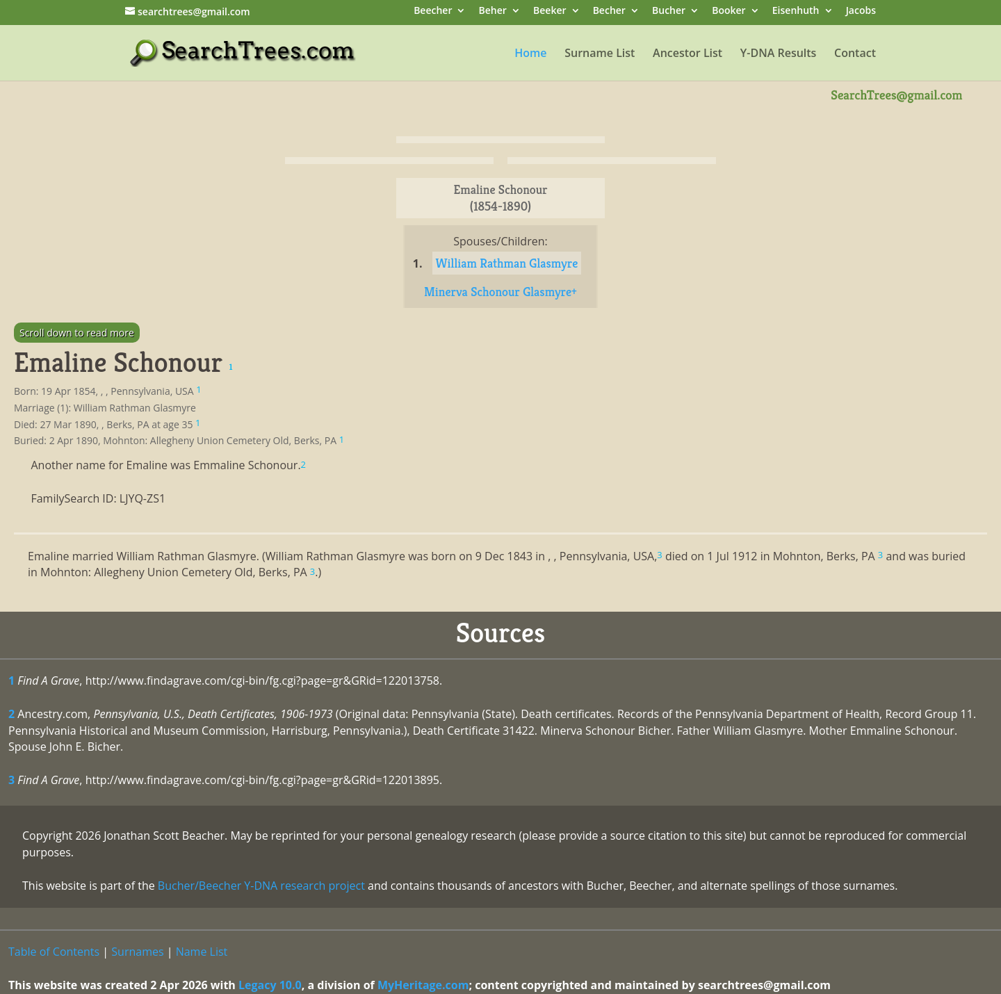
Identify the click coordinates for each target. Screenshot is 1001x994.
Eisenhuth (796, 11)
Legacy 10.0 (270, 985)
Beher (493, 11)
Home (530, 54)
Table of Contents (53, 951)
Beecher (433, 11)
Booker (728, 11)
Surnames (137, 951)
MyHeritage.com (423, 985)
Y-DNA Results (778, 54)
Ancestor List (687, 54)
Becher (609, 11)
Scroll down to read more (76, 332)
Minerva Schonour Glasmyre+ (500, 292)
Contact (855, 54)
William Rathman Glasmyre (507, 263)
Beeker (550, 11)
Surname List (599, 54)
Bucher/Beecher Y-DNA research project (261, 885)
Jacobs (861, 11)
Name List (202, 951)
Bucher (668, 11)
